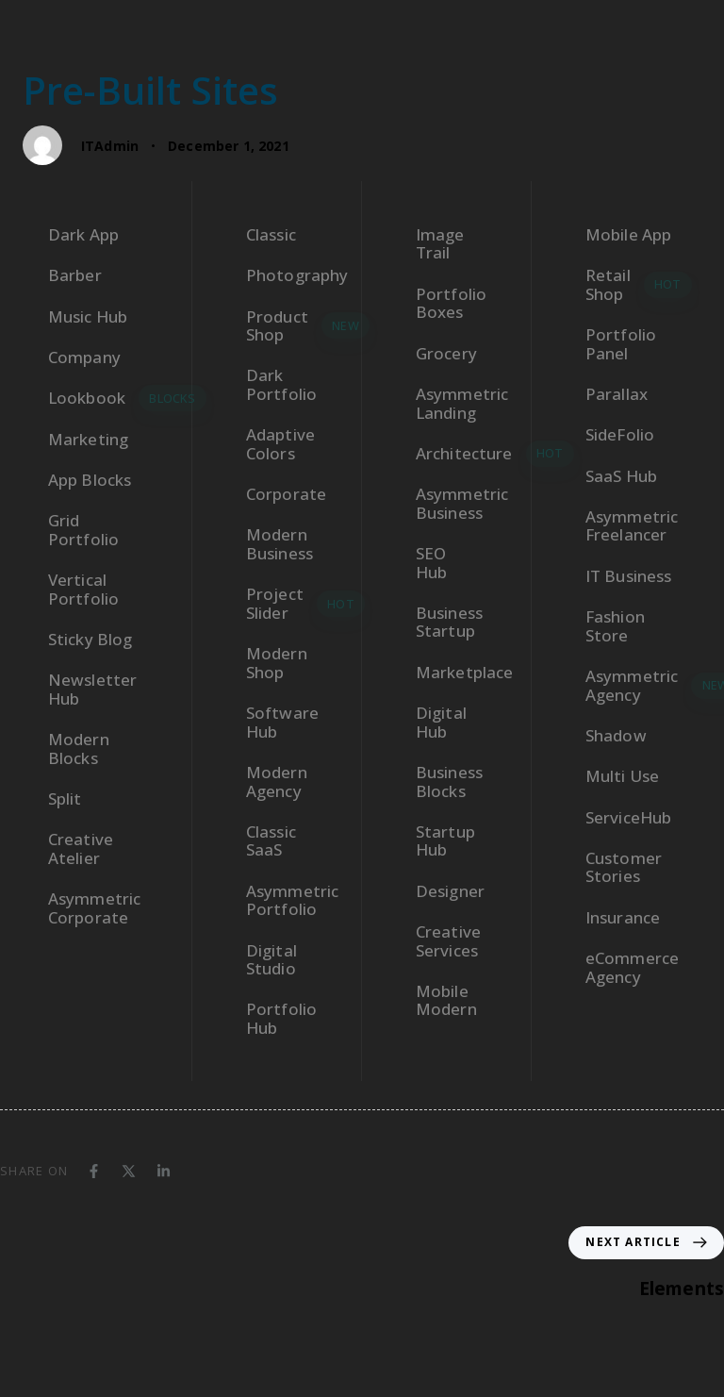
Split (65, 798)
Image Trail (440, 244)
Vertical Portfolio (83, 589)
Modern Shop (276, 662)
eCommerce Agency (632, 967)
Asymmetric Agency (643, 685)
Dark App (83, 234)
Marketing (88, 439)
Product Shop (289, 326)
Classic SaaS (271, 841)
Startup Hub (445, 841)
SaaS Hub (621, 476)
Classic (271, 234)
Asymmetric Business (459, 503)
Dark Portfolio (281, 384)
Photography (289, 275)
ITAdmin (110, 146)
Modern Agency (276, 781)
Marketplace (459, 672)
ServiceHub (628, 817)
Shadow (616, 735)
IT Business (628, 576)
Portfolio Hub (281, 1018)
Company (84, 357)
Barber (75, 275)
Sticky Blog (90, 639)
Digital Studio (271, 960)
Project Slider (289, 603)
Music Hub (87, 316)
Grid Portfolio (83, 529)
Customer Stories (623, 867)
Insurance (622, 917)
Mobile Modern (446, 1000)
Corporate (286, 494)
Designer (450, 891)
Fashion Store (615, 626)
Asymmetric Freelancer (632, 526)
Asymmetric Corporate (94, 908)
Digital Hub (441, 722)
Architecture (459, 454)
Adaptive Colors (280, 444)
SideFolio (619, 434)
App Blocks (90, 480)
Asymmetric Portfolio (289, 900)
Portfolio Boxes (451, 303)
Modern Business (279, 544)
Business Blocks (449, 781)
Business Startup (449, 622)
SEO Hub (431, 562)
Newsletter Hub (93, 689)
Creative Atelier (80, 848)
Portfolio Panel (620, 344)
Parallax (616, 394)
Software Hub (282, 722)
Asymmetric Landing (459, 403)
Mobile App (628, 234)
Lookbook (105, 398)
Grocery (446, 353)
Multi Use (622, 776)
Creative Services (448, 941)
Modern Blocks (78, 748)
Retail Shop (638, 284)
